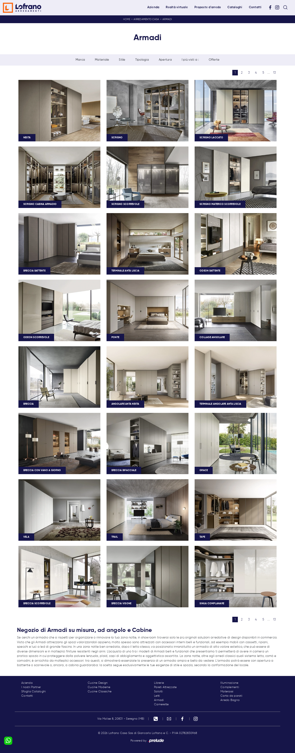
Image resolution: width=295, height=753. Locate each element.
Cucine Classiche (99, 691)
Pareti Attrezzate (165, 687)
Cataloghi (234, 7)
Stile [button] (122, 59)
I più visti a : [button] (190, 59)
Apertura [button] (165, 59)
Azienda (153, 7)
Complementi (229, 687)
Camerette (161, 704)
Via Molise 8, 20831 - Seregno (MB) (120, 718)
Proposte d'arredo (207, 7)
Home (126, 19)
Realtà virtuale (177, 7)
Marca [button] (80, 59)
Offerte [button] (214, 59)
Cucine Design (98, 682)
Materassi (226, 691)
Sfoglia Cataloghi (33, 691)
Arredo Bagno (230, 700)
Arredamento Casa (146, 19)
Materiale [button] (102, 59)
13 (274, 72)
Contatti (255, 7)
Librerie (159, 682)
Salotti (158, 691)
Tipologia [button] (142, 59)
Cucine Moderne (99, 687)
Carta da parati (231, 695)
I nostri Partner (31, 687)
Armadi (167, 19)
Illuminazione (229, 682)
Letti (157, 695)
